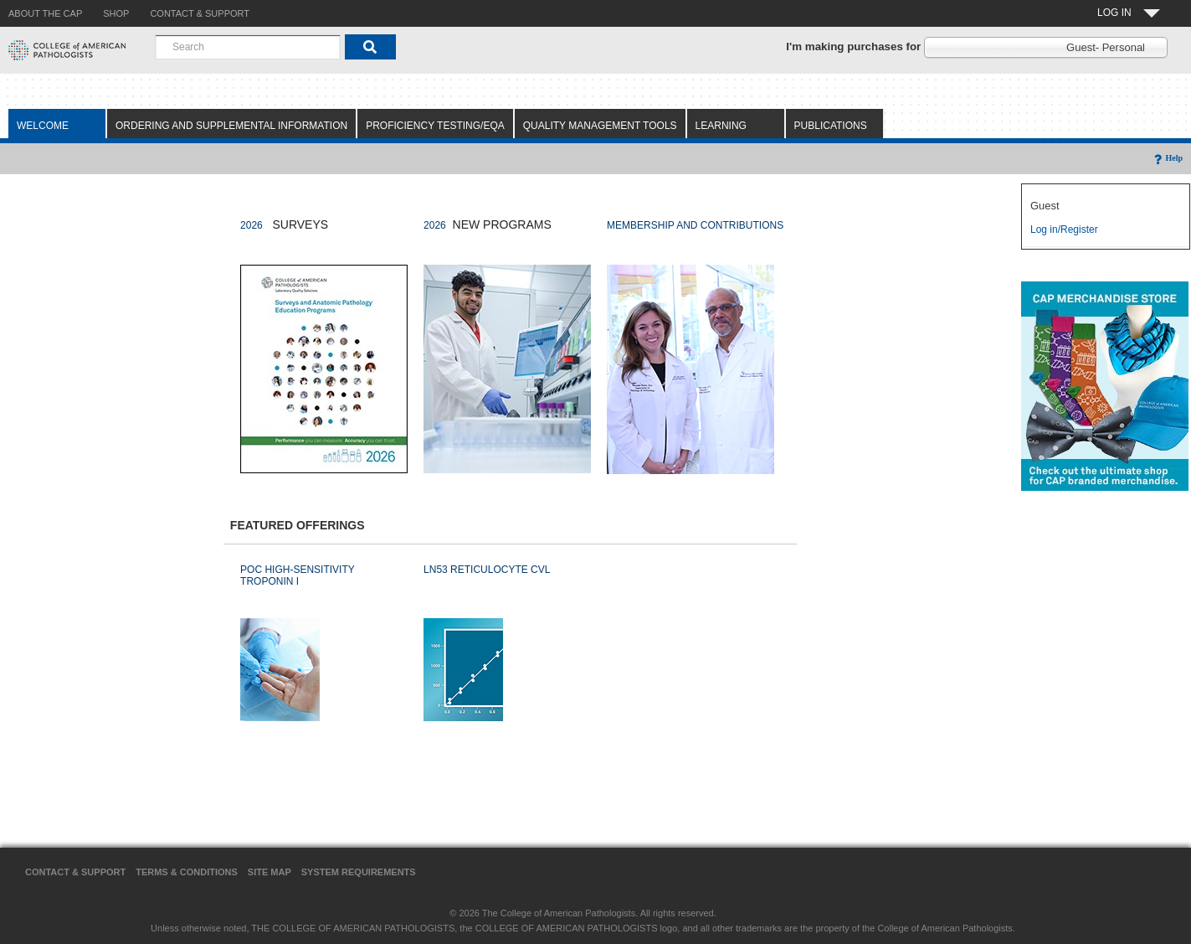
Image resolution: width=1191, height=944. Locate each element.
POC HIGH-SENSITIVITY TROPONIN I (297, 575)
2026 (251, 225)
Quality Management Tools (600, 126)
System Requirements (358, 872)
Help (1167, 157)
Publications (830, 126)
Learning (721, 126)
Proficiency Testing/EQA (435, 126)
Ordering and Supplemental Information (231, 126)
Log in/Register (1064, 229)
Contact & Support (75, 872)
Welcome (43, 126)
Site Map (269, 872)
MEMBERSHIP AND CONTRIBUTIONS (695, 225)
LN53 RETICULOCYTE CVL (487, 569)
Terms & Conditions (187, 872)
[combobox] (248, 46)
